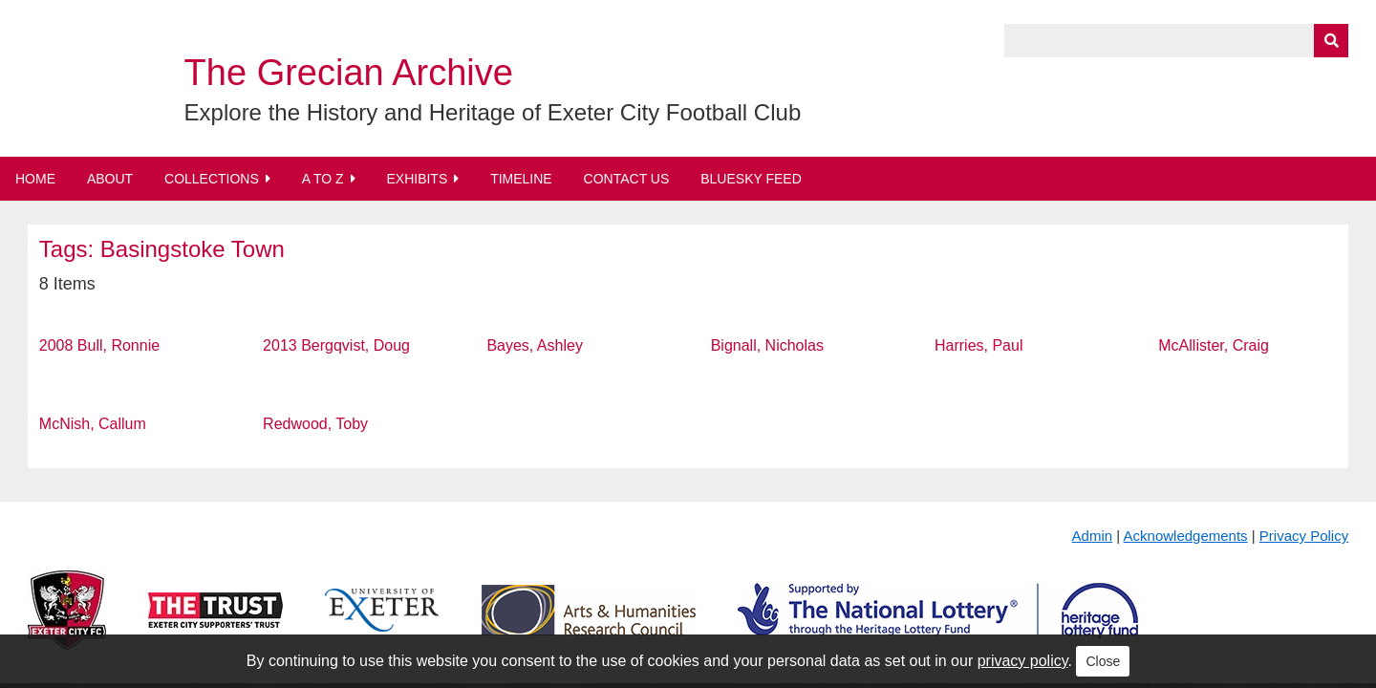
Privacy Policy (1303, 535)
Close (1103, 661)
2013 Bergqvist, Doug (336, 345)
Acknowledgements (1186, 535)
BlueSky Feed (751, 178)
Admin (1092, 535)
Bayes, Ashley (534, 345)
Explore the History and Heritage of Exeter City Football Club (493, 112)
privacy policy (1023, 661)
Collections (211, 178)
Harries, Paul (978, 345)
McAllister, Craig (1213, 345)
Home (35, 178)
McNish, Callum (92, 424)
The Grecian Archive (348, 73)
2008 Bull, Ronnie (99, 345)
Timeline (521, 178)
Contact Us (627, 178)
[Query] (1176, 40)
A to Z (323, 178)
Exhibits (416, 178)
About (110, 178)
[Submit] (1331, 40)
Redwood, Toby (315, 424)
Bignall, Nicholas (767, 345)
